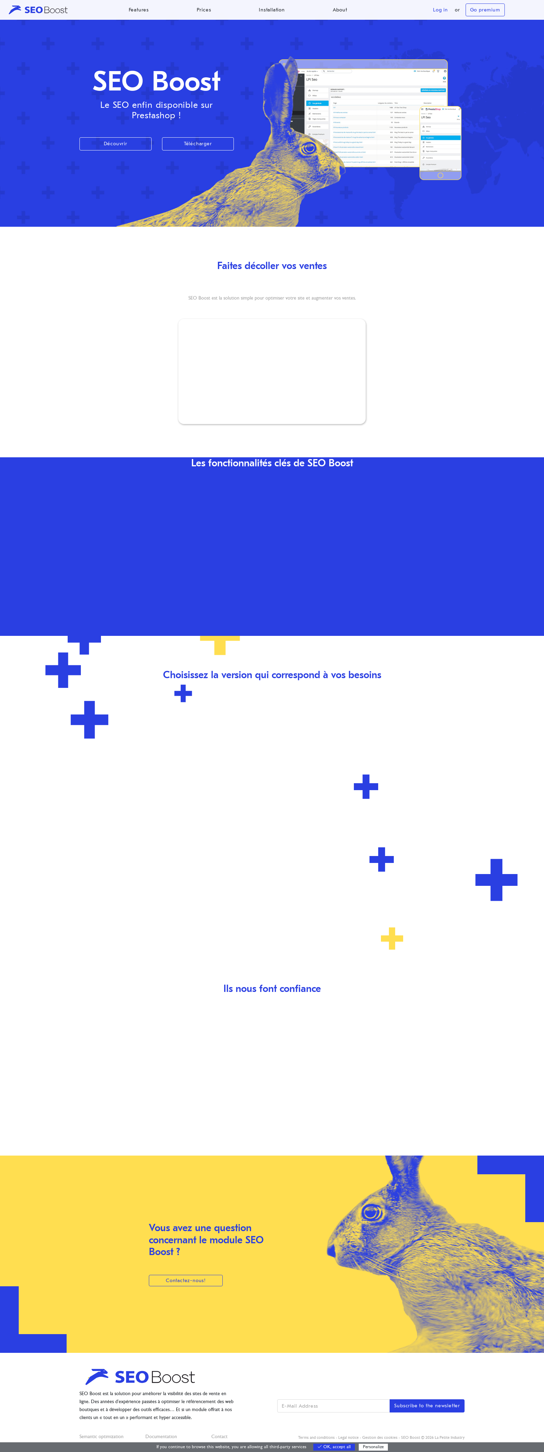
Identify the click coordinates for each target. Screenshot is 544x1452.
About (340, 10)
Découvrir (115, 144)
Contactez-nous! (186, 1281)
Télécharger (198, 144)
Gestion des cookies (380, 1438)
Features (139, 10)
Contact (219, 1437)
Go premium (485, 10)
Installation (272, 10)
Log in (440, 10)
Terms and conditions (316, 1438)
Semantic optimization (101, 1437)
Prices (204, 10)
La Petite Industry (450, 1438)
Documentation (161, 1437)
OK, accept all (334, 1447)
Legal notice (348, 1438)
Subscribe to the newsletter (427, 1406)
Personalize (373, 1447)
